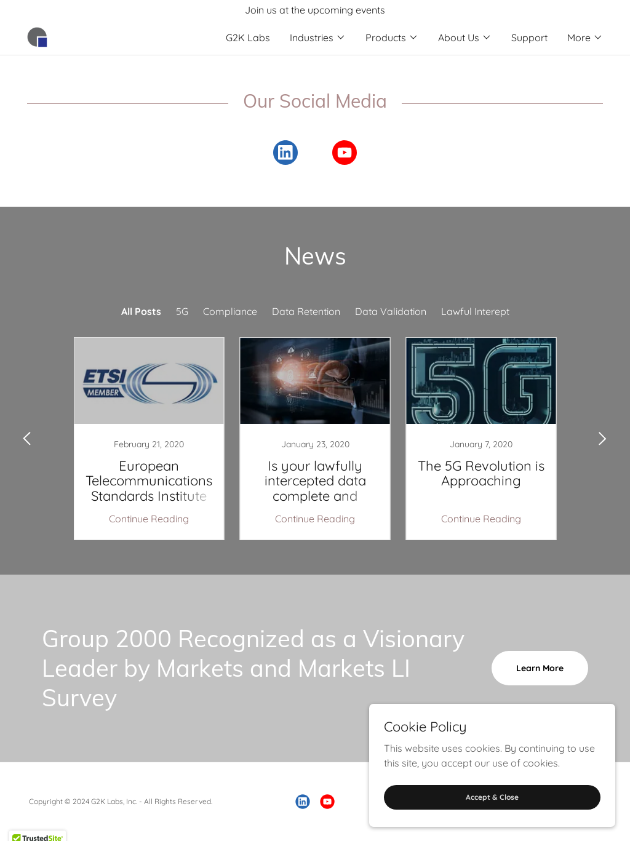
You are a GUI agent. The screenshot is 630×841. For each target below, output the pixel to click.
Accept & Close (492, 797)
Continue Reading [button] (149, 518)
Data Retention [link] (306, 311)
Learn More (540, 668)
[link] (37, 36)
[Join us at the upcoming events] (315, 9)
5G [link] (182, 311)
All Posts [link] (141, 311)
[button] (318, 37)
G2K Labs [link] (248, 37)
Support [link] (529, 37)
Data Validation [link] (390, 311)
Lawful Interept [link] (475, 311)
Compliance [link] (230, 311)
